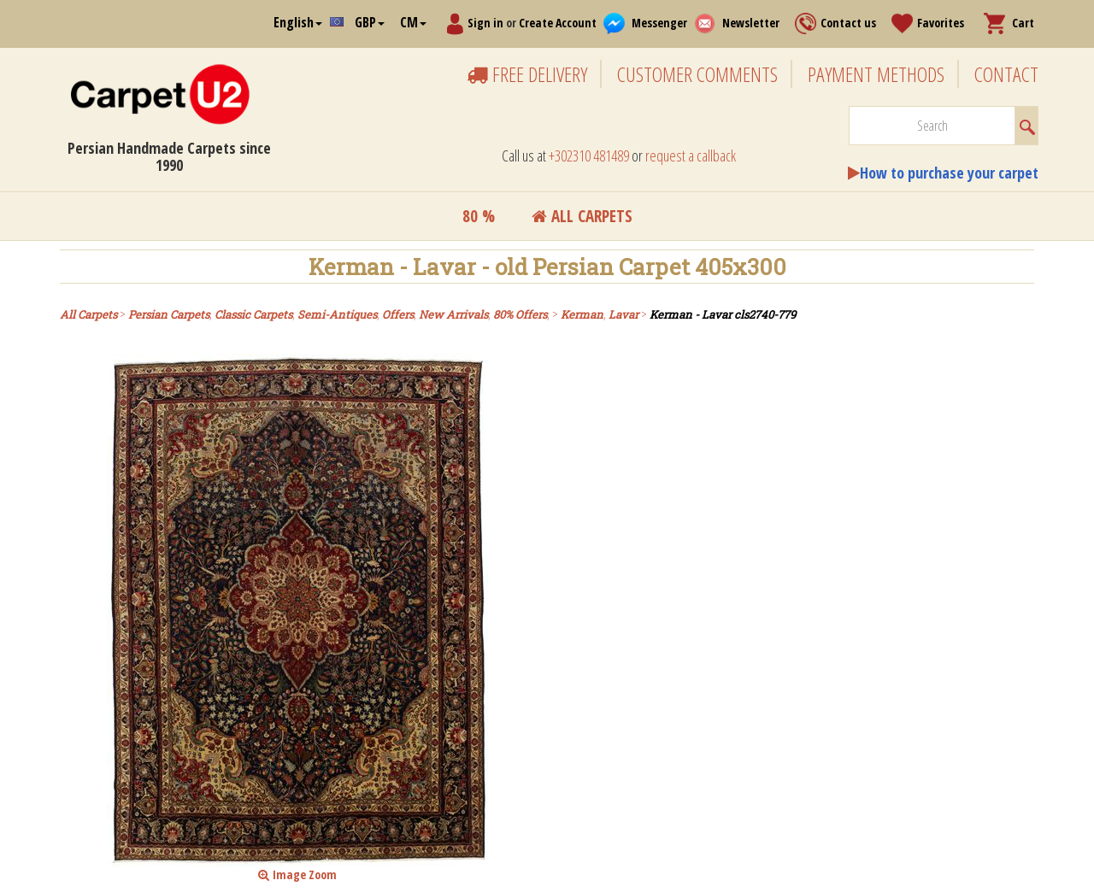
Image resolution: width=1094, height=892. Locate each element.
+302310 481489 (589, 155)
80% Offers (520, 314)
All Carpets (582, 216)
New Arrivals (453, 314)
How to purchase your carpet (949, 172)
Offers (398, 314)
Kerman (582, 314)
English (298, 22)
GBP (370, 22)
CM (413, 22)
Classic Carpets (253, 314)
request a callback (690, 155)
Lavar (623, 314)
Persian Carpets (168, 314)
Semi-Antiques (337, 314)
